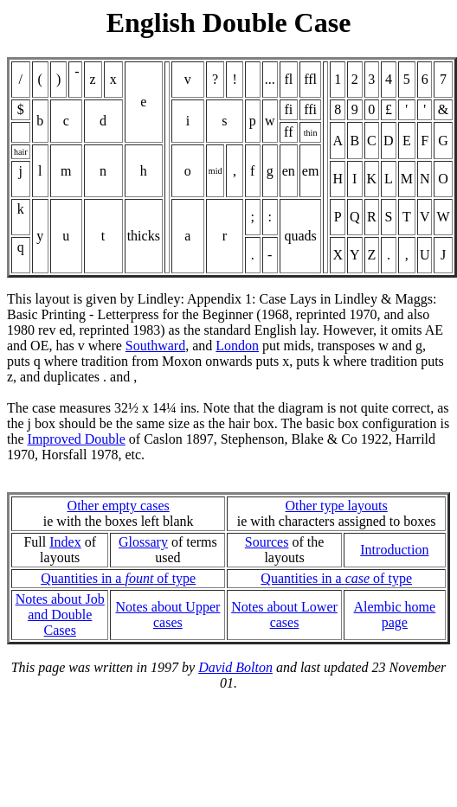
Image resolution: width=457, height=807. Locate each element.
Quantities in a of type (118, 578)
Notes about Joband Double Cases (60, 614)
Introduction (394, 549)
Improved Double (77, 439)
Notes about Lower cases (284, 614)
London (237, 345)
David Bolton (235, 667)
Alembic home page (395, 614)
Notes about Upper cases (167, 614)
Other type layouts (337, 505)
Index (64, 542)
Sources (267, 542)
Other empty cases (119, 505)
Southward (155, 345)
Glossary (143, 542)
